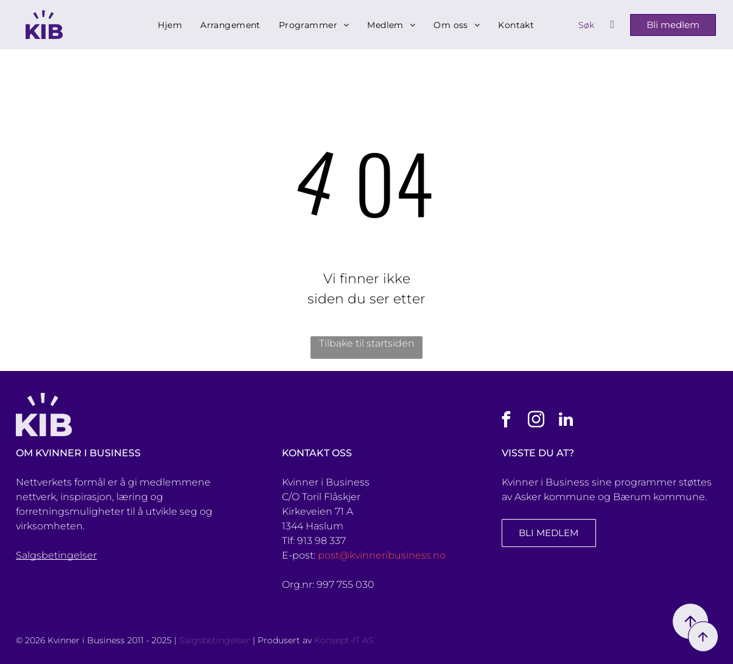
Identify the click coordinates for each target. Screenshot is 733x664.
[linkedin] (565, 421)
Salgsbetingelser (56, 555)
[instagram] (535, 421)
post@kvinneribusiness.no (382, 555)
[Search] (596, 25)
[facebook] (506, 421)
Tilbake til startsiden (367, 343)
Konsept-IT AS (344, 640)
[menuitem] (170, 24)
